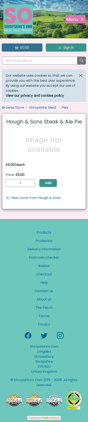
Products (44, 232)
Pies (65, 107)
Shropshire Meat (42, 107)
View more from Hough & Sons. (33, 197)
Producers (44, 240)
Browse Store (13, 107)
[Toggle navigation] (75, 19)
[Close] (81, 75)
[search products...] (39, 61)
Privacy (44, 324)
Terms (44, 316)
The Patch (44, 307)
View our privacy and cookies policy (35, 95)
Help (44, 282)
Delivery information (44, 249)
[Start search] (81, 61)
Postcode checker (44, 257)
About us (44, 299)
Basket (44, 265)
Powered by (44, 418)
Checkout (44, 274)
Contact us (44, 291)
